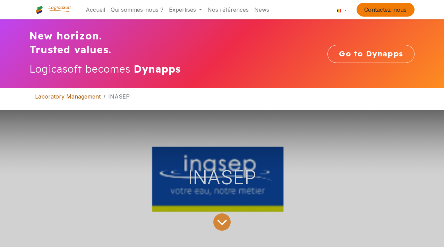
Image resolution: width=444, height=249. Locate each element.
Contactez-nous (385, 9)
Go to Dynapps (371, 53)
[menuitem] (95, 10)
